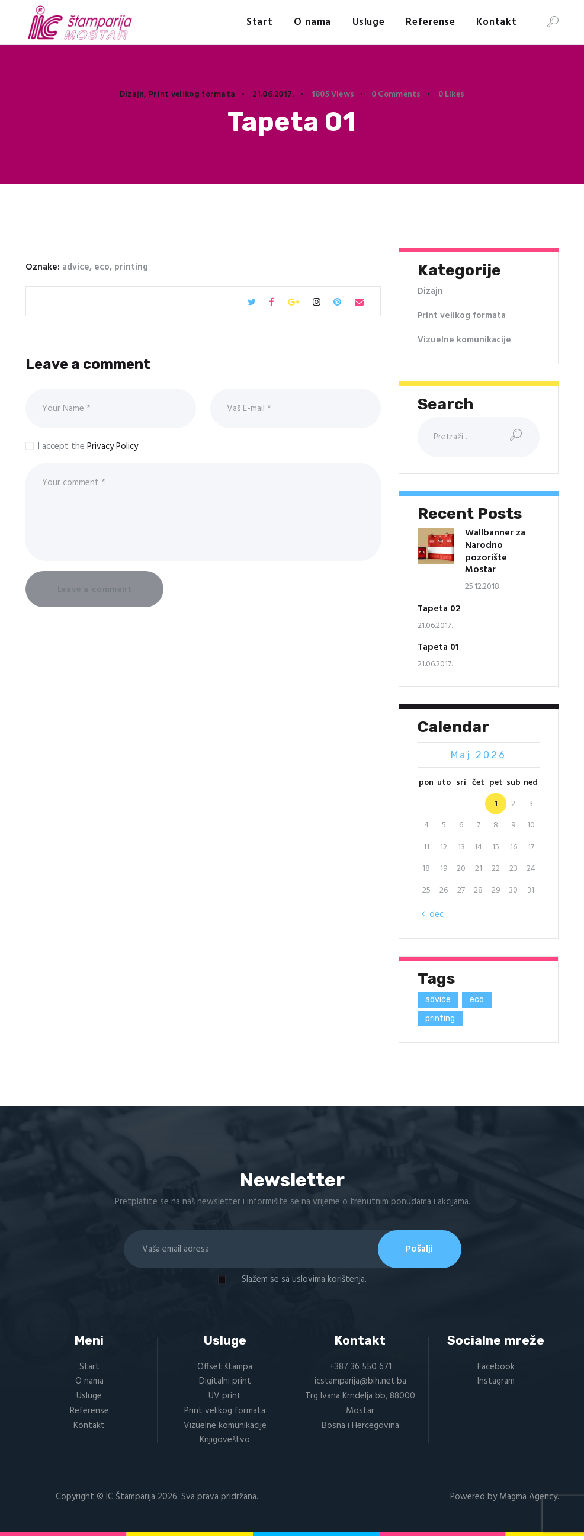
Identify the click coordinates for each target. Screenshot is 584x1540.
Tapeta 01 (438, 647)
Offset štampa (224, 1369)
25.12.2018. (482, 586)
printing (131, 266)
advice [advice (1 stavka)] (438, 999)
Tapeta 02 (439, 609)
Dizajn (132, 94)
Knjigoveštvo (225, 1443)
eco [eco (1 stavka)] (477, 999)
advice (75, 266)
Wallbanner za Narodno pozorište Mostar (495, 551)
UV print (224, 1398)
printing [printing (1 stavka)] (440, 1018)
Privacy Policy (112, 446)
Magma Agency (528, 1499)
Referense (89, 1413)
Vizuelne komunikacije (464, 339)
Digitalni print (225, 1384)
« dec (433, 914)
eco (102, 266)
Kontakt (89, 1428)
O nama (89, 1384)
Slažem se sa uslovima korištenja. (304, 1282)
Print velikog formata (192, 94)
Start (89, 1369)
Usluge (89, 1398)
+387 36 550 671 (360, 1369)
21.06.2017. (273, 94)
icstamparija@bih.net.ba (360, 1384)
